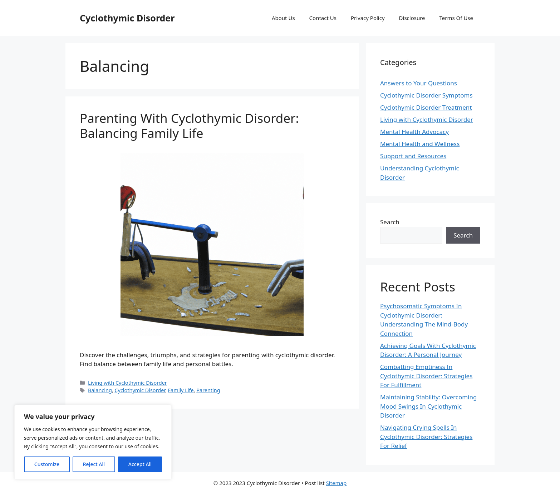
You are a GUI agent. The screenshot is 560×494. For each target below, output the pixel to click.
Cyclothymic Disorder (127, 18)
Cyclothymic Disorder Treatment (426, 107)
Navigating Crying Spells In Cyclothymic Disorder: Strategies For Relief (426, 436)
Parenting (208, 390)
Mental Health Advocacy (414, 132)
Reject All (94, 464)
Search (389, 222)
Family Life (181, 390)
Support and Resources (413, 156)
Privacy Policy (368, 17)
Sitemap (336, 482)
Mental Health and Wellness (420, 144)
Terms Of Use (456, 17)
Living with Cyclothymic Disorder (127, 382)
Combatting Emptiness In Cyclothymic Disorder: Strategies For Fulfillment (426, 376)
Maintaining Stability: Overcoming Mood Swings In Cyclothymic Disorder (428, 406)
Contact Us (323, 17)
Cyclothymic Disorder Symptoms (426, 95)
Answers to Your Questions (418, 83)
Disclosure (412, 17)
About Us (283, 17)
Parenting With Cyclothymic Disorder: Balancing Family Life (189, 125)
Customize (46, 464)
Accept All (140, 464)
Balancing (100, 390)
